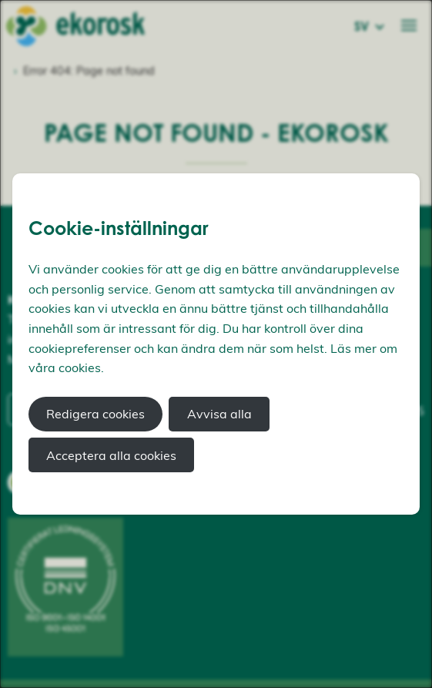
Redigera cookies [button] (95, 413)
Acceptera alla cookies (111, 455)
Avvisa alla (219, 413)
